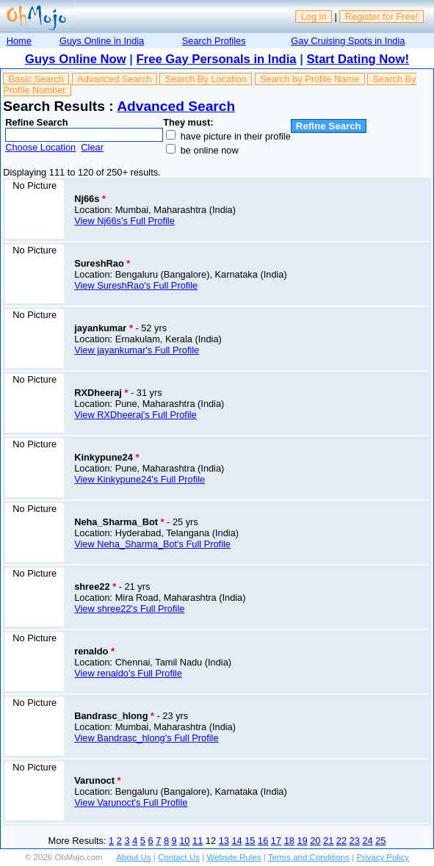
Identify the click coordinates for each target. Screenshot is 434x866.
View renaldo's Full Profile (128, 673)
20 (315, 840)
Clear (92, 147)
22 (341, 840)
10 (184, 840)
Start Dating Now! (358, 59)
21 (328, 840)
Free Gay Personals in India (217, 59)
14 (236, 840)
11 (197, 840)
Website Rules (233, 857)
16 (263, 840)
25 (380, 840)
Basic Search (36, 78)
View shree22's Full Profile (129, 608)
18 (289, 840)
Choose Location (40, 147)
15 (250, 840)
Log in (314, 16)
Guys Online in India (101, 40)
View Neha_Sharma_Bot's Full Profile (152, 543)
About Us (133, 857)
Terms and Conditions (309, 857)
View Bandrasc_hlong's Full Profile (146, 737)
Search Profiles (214, 40)
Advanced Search (114, 78)
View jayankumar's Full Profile (136, 350)
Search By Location (206, 78)
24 (367, 840)
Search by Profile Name (309, 78)
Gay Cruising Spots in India (348, 40)
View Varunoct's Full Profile (130, 802)
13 (224, 840)
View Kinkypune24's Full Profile (139, 479)
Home (19, 40)
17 (276, 840)
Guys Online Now (75, 59)
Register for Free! (382, 16)
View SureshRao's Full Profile (136, 285)
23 (355, 840)
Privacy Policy (382, 857)
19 (302, 840)
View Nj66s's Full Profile (124, 220)
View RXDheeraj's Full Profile (135, 414)
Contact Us (179, 857)
